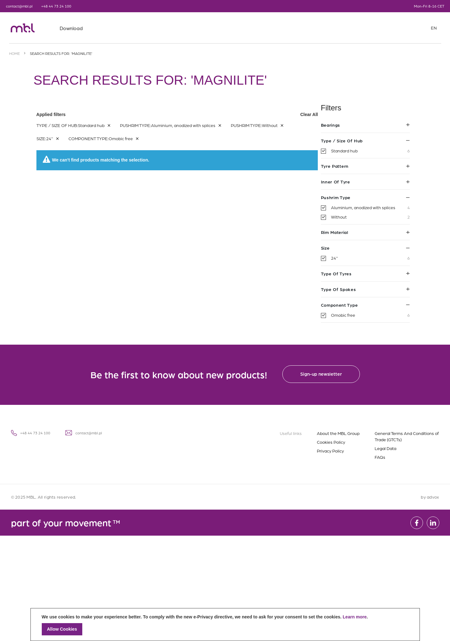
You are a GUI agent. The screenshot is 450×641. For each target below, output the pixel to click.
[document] (225, 624)
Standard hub (83, 151)
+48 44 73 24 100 (56, 5)
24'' (83, 258)
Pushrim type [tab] (78, 197)
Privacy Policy (330, 450)
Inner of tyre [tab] (78, 181)
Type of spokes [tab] (78, 289)
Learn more (354, 616)
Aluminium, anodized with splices (83, 207)
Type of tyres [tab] (78, 273)
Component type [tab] (78, 305)
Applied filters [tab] (273, 114)
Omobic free (83, 315)
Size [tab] (78, 248)
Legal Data (385, 448)
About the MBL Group (338, 433)
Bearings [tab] (78, 125)
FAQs (380, 457)
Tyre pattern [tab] (78, 166)
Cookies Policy (331, 442)
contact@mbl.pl (19, 5)
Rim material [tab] (78, 232)
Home (14, 53)
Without (83, 217)
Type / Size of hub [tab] (78, 140)
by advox (430, 497)
